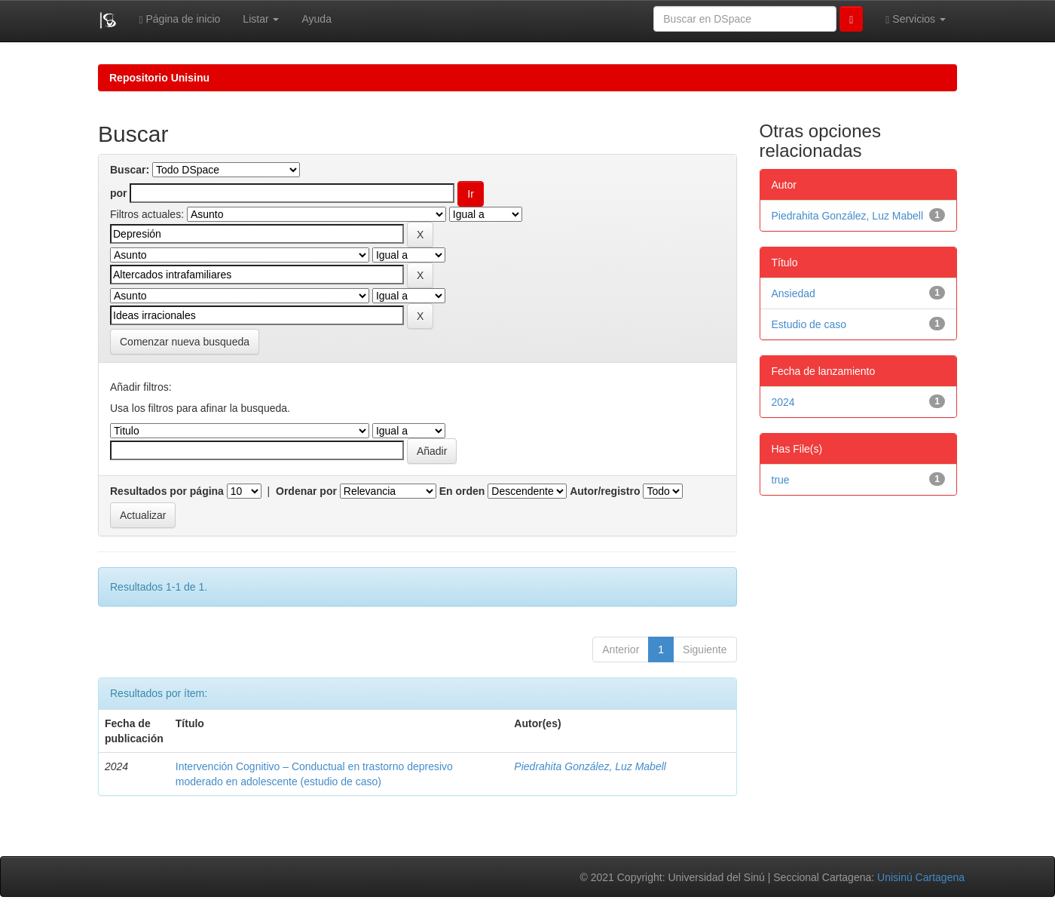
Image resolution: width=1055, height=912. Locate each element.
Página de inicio (179, 19)
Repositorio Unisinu (159, 78)
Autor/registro (605, 491)
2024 (783, 402)
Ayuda (316, 19)
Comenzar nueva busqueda (184, 342)
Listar (261, 19)
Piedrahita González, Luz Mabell (590, 766)
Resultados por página (167, 491)
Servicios (915, 19)
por (118, 193)
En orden (462, 491)
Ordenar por (306, 491)
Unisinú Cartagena (921, 877)
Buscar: (129, 170)
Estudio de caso (809, 324)
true (781, 480)
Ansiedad (793, 293)
